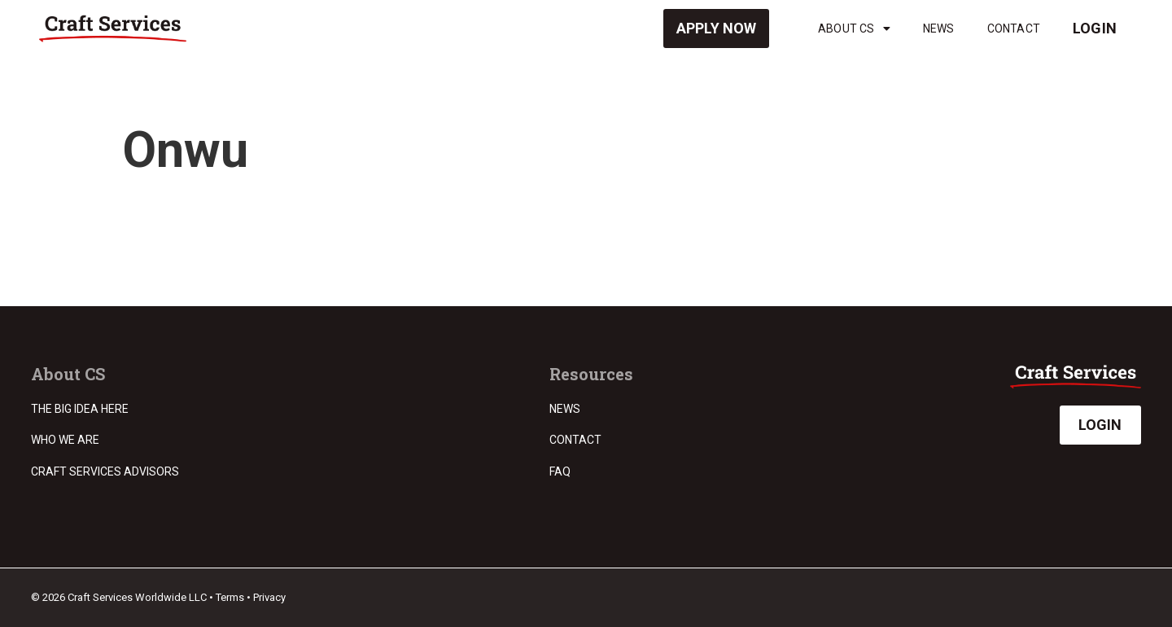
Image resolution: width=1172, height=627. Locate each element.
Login (1095, 28)
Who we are (65, 439)
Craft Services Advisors (105, 471)
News (939, 28)
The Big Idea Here (80, 408)
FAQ (560, 471)
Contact (1013, 28)
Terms (230, 597)
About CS (854, 28)
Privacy (269, 597)
